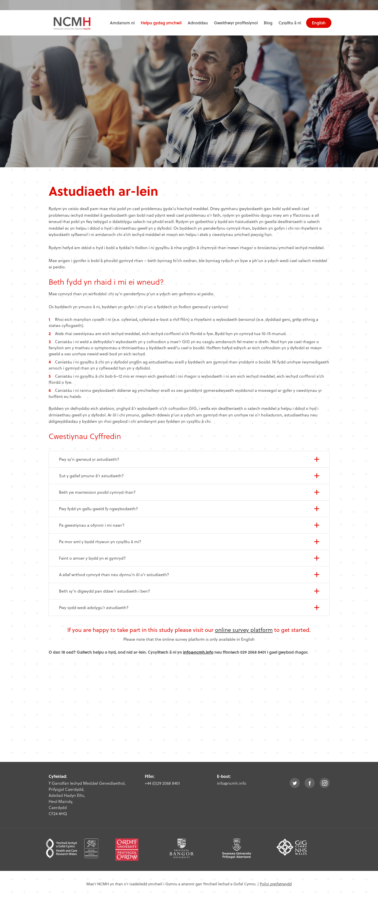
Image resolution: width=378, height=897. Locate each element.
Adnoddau (198, 23)
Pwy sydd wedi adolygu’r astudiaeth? (94, 607)
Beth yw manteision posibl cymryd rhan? (97, 492)
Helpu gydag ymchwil (161, 23)
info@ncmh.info (198, 652)
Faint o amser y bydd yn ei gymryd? (92, 558)
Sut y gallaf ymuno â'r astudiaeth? (91, 476)
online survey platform (244, 630)
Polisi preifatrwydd (276, 884)
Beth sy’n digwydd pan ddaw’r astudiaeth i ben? (104, 591)
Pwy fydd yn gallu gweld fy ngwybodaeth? (98, 508)
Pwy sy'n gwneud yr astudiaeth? (89, 459)
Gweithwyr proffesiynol (236, 23)
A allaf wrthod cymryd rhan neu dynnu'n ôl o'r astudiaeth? (114, 574)
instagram (325, 783)
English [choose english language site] (319, 23)
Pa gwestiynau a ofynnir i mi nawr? (92, 525)
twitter (295, 783)
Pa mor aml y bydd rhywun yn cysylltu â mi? (100, 541)
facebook (310, 783)
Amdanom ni (122, 23)
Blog (268, 23)
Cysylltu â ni (289, 23)
